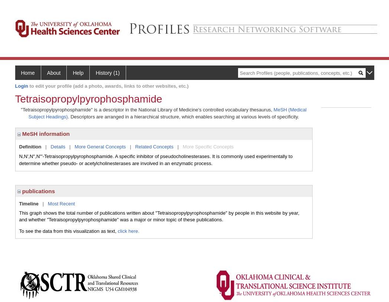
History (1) (108, 73)
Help (78, 73)
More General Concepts (100, 147)
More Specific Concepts (208, 147)
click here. (128, 231)
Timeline (29, 204)
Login (21, 86)
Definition (30, 147)
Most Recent (61, 204)
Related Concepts (154, 147)
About (54, 73)
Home (28, 73)
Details (58, 147)
